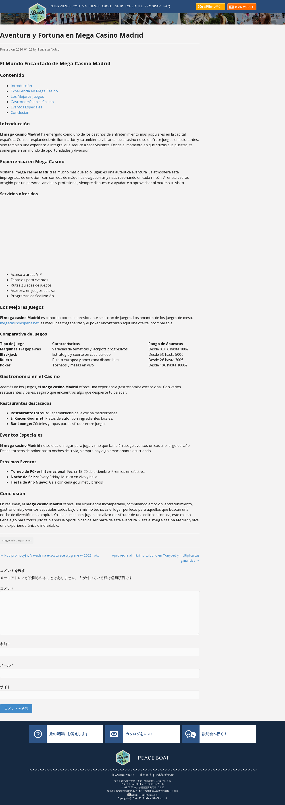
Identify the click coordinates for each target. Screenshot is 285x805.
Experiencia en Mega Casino (34, 91)
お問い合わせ (164, 775)
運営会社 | (147, 775)
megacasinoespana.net (19, 323)
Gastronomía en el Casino (32, 101)
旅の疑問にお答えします (69, 734)
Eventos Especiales (26, 107)
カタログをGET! (139, 734)
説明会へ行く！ (214, 734)
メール (7, 665)
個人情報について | (126, 775)
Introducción (21, 85)
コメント (7, 588)
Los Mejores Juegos (27, 96)
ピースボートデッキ (154, 784)
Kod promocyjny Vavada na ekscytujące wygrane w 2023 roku (49, 555)
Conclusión (20, 112)
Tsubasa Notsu (48, 49)
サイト (5, 686)
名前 (5, 643)
